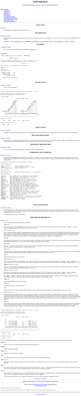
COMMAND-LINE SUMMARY (11, 19)
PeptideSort (6, 140)
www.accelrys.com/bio (40, 394)
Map (20, 41)
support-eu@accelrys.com (41, 385)
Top (2, 27)
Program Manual (30, 5)
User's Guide (38, 5)
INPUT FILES (7, 15)
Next (5, 27)
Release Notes (55, 5)
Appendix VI (53, 132)
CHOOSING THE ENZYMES (10, 17)
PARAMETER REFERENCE (10, 21)
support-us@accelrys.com (38, 384)
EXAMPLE (6, 13)
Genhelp (25, 5)
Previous (3, 35)
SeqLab (43, 233)
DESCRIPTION (7, 11)
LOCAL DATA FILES (8, 20)
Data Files (44, 5)
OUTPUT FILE (7, 14)
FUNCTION (6, 10)
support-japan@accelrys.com (50, 384)
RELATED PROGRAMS (9, 16)
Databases (49, 5)
